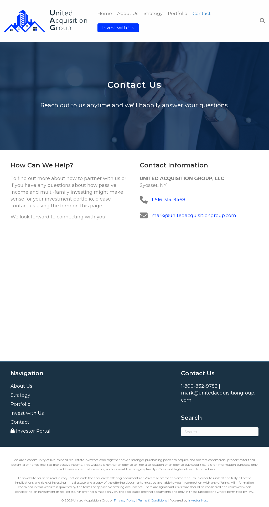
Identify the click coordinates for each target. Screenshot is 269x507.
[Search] (261, 21)
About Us (127, 13)
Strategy (153, 13)
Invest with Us (118, 27)
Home (104, 13)
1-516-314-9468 (168, 200)
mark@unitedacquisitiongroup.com (194, 215)
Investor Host (198, 500)
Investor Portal (30, 431)
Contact (202, 13)
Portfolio (177, 13)
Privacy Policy (125, 500)
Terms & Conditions (152, 500)
